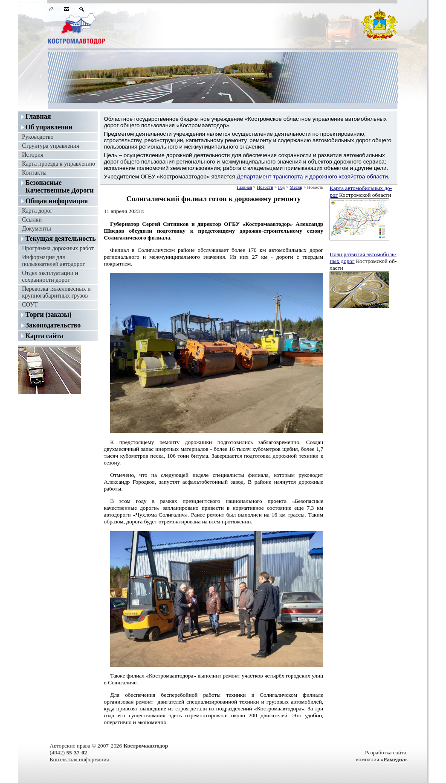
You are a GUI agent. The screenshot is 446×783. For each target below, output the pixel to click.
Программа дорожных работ (58, 248)
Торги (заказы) (49, 314)
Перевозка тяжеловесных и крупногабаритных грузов (56, 292)
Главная (38, 116)
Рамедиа (394, 759)
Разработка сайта (385, 752)
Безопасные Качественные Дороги (60, 186)
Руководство (38, 137)
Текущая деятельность (61, 238)
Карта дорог (37, 210)
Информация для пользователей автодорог (53, 260)
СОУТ (30, 304)
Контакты (34, 172)
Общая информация (57, 201)
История (32, 155)
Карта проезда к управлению (58, 164)
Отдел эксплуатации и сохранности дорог (50, 276)
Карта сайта (45, 335)
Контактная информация (79, 759)
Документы (36, 228)
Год (281, 187)
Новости (265, 187)
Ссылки (32, 219)
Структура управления (50, 146)
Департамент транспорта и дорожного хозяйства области (312, 176)
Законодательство (53, 325)
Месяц (296, 187)
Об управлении (49, 127)
